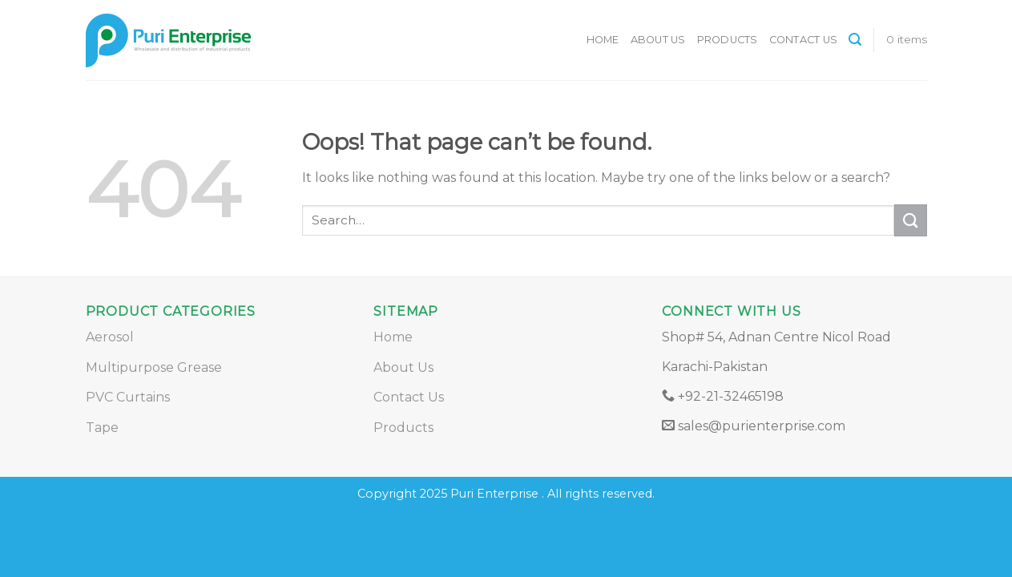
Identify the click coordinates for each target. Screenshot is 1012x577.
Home (603, 40)
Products (727, 40)
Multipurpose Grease (154, 367)
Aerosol (110, 337)
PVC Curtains (128, 397)
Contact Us (803, 40)
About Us (658, 40)
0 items (906, 39)
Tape (102, 427)
